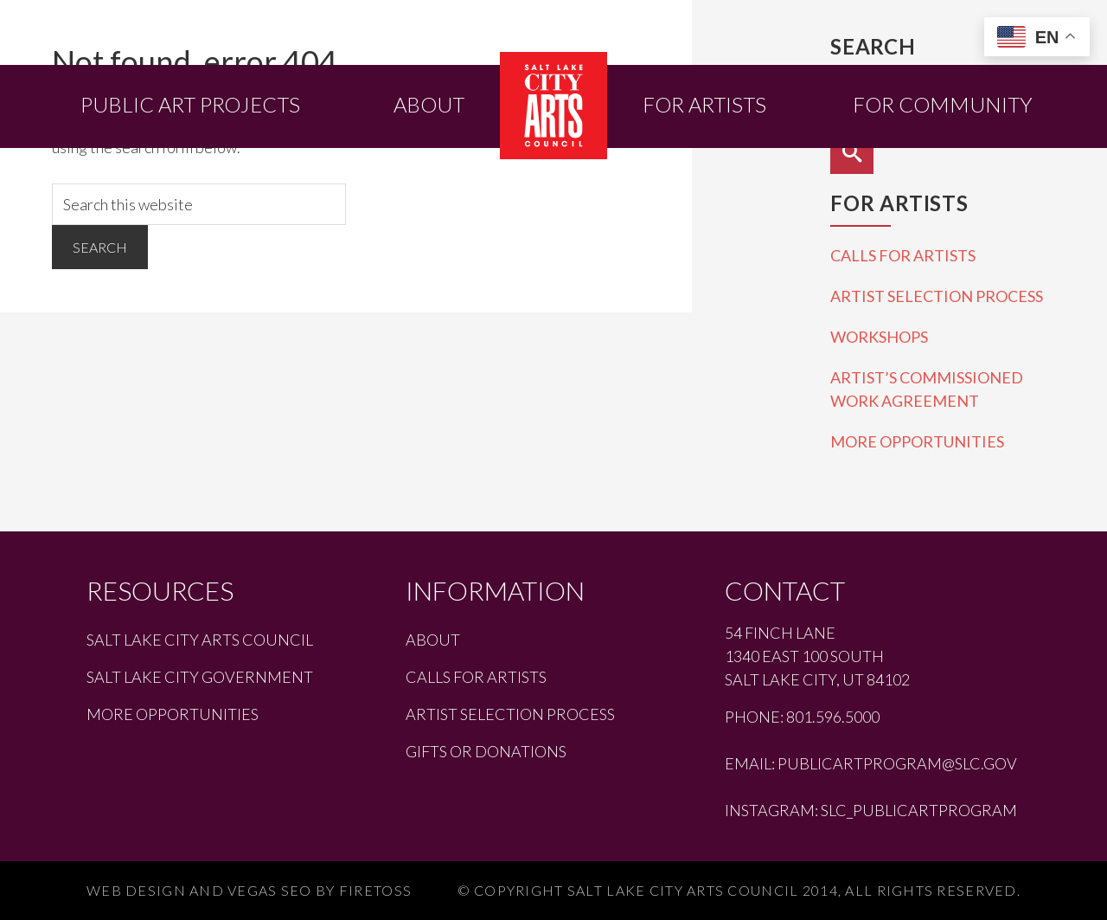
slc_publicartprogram (919, 810)
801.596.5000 (833, 716)
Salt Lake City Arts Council (199, 639)
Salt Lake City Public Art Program (553, 105)
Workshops (879, 336)
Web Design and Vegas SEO (199, 890)
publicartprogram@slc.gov (897, 763)
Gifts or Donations (486, 751)
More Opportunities (917, 441)
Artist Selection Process (936, 296)
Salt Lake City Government (199, 676)
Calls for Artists (903, 255)
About (433, 639)
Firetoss (375, 890)
